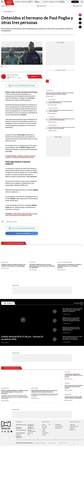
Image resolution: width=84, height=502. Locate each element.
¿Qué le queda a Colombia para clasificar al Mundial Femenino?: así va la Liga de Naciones (69, 266)
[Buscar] (82, 2)
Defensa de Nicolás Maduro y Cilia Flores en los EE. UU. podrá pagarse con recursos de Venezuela (62, 128)
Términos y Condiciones (62, 442)
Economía (45, 1)
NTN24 (43, 424)
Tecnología (67, 371)
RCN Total (44, 426)
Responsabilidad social (21, 424)
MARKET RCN (72, 429)
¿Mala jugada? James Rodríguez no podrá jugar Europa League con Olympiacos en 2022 (21, 214)
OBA (29, 434)
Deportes (8, 11)
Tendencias (51, 1)
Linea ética (30, 433)
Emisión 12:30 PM (41, 6)
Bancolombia (52, 99)
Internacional (24, 1)
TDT (49, 424)
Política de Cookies (52, 442)
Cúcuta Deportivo (53, 108)
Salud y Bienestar (37, 2)
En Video (8, 303)
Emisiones (5, 6)
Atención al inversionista (19, 437)
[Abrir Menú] (2, 2)
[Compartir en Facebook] (80, 19)
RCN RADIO (44, 428)
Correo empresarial (20, 433)
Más (78, 303)
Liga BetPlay (52, 116)
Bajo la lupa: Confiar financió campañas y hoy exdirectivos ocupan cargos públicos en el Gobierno (72, 310)
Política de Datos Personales (40, 442)
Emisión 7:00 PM (77, 6)
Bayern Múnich (49, 90)
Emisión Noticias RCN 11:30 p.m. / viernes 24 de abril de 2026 (22, 337)
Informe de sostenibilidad (31, 428)
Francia (15, 221)
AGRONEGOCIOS (58, 428)
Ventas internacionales (31, 431)
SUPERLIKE (72, 428)
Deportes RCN (30, 2)
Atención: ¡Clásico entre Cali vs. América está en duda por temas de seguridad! (61, 111)
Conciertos (67, 383)
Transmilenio (68, 394)
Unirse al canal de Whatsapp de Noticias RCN (22, 86)
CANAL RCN (75, 1)
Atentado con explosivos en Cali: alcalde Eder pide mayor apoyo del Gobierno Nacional (71, 329)
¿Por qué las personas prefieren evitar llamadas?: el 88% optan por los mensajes (74, 375)
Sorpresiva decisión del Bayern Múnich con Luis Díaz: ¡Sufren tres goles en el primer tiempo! (60, 93)
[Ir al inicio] (9, 2)
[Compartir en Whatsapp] (80, 27)
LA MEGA (44, 434)
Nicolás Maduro (53, 125)
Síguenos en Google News (22, 233)
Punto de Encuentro (62, 2)
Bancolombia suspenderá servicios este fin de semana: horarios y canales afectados (60, 102)
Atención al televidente (19, 428)
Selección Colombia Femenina (65, 262)
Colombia (17, 1)
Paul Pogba (8, 221)
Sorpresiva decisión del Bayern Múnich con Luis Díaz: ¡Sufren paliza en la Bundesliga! (13, 265)
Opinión (57, 1)
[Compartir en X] (80, 23)
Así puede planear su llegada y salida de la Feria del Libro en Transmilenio (73, 397)
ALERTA (43, 431)
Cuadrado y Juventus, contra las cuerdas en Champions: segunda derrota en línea (20, 156)
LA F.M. (43, 429)
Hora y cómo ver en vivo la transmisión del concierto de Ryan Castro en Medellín (74, 387)
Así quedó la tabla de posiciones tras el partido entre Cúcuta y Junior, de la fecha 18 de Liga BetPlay (61, 119)
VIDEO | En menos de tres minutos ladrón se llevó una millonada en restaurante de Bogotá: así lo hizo (71, 319)
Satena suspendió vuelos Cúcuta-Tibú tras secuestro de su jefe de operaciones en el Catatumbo (72, 338)
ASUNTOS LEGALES (59, 426)
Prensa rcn (18, 434)
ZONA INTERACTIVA (74, 426)
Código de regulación (21, 430)
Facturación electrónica (31, 425)
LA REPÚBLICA (58, 424)
